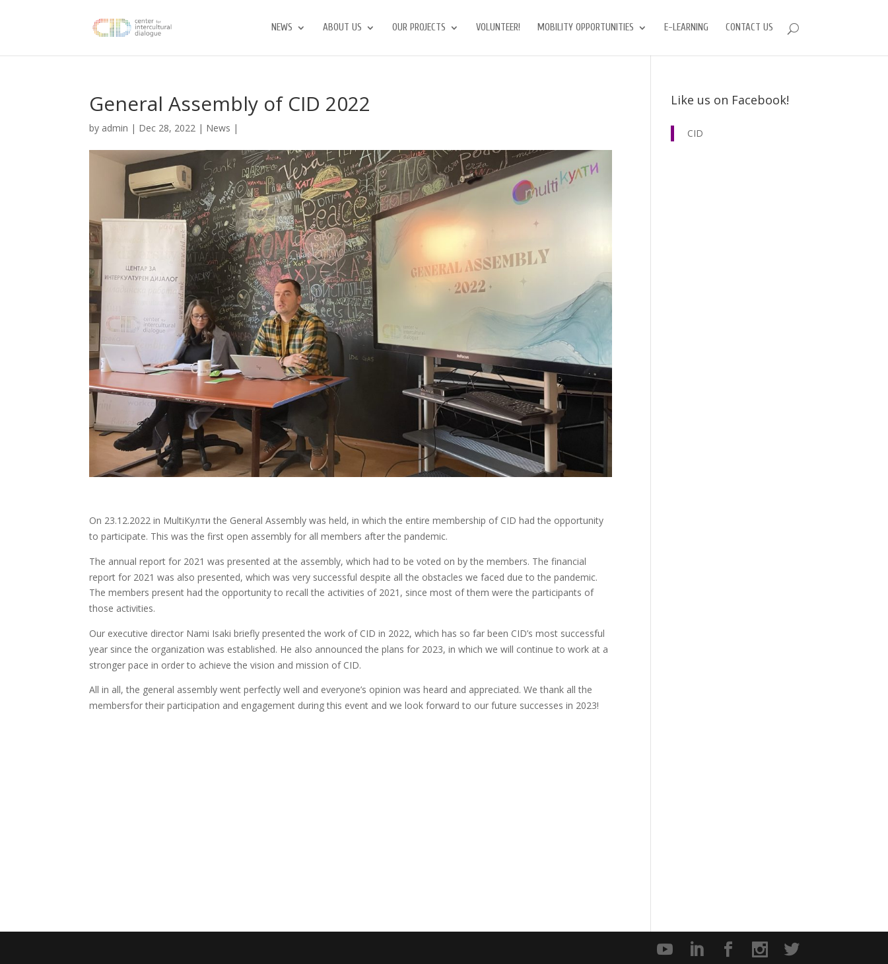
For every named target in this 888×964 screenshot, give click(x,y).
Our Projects (419, 28)
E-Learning (686, 28)
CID (695, 133)
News (281, 28)
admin (115, 128)
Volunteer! (498, 28)
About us (342, 28)
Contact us (749, 28)
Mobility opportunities (585, 28)
